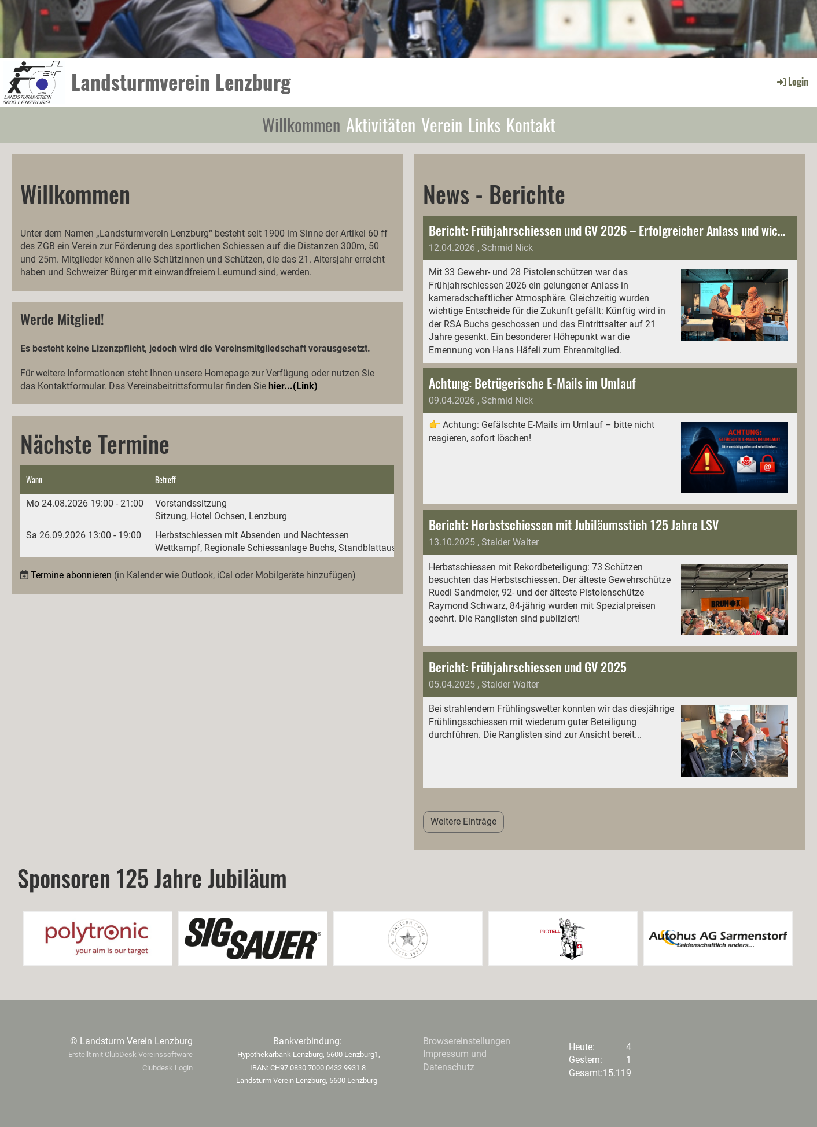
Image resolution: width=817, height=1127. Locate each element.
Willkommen (301, 125)
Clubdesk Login (167, 1067)
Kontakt (530, 125)
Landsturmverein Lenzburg (181, 82)
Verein (441, 125)
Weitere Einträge (463, 821)
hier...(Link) (293, 385)
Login (791, 81)
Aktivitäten (380, 125)
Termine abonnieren (71, 575)
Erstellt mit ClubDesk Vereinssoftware (130, 1054)
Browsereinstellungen (466, 1041)
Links (484, 125)
